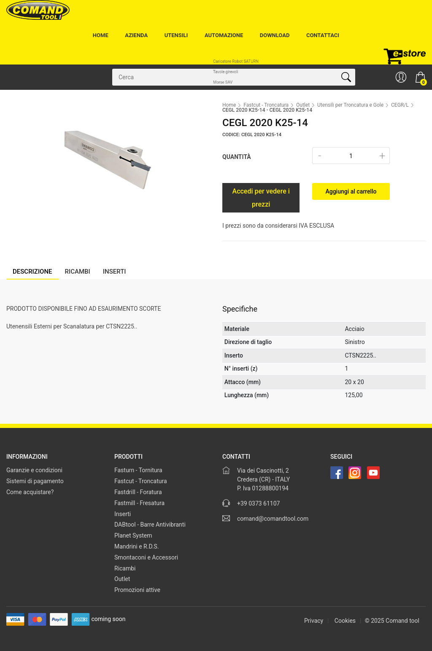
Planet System (133, 535)
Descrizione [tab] (32, 271)
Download (275, 35)
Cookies (345, 620)
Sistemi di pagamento (35, 481)
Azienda (136, 35)
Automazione (224, 35)
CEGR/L (400, 105)
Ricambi (125, 568)
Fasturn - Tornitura (138, 470)
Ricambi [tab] (77, 271)
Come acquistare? (30, 492)
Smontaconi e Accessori (146, 557)
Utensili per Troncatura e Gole (350, 105)
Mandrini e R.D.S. (136, 546)
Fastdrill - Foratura (138, 492)
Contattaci (322, 35)
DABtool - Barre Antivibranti (150, 524)
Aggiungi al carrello (350, 191)
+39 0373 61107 (258, 503)
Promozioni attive (137, 589)
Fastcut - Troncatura (266, 105)
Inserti (122, 514)
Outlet (303, 105)
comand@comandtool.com (272, 518)
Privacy (313, 620)
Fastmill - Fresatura (139, 503)
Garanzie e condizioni (34, 470)
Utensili (176, 35)
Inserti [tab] (114, 271)
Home (100, 35)
